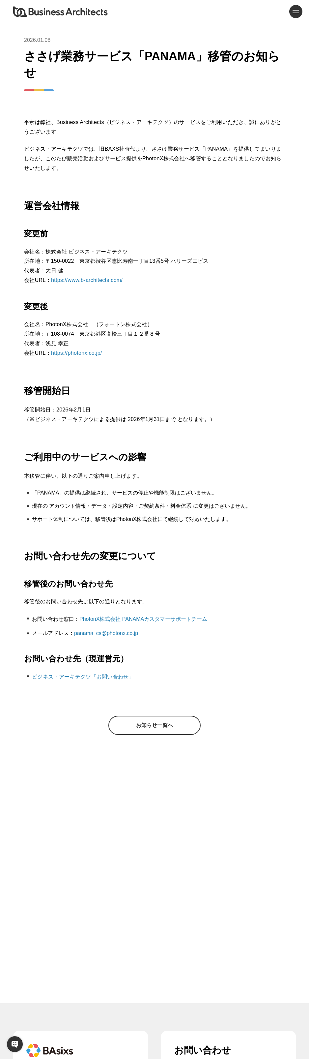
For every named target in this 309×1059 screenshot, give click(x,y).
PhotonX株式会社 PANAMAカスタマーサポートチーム (143, 619)
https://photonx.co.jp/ (76, 353)
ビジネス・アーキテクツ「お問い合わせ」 (83, 677)
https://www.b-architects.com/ (87, 280)
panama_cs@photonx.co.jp (106, 633)
